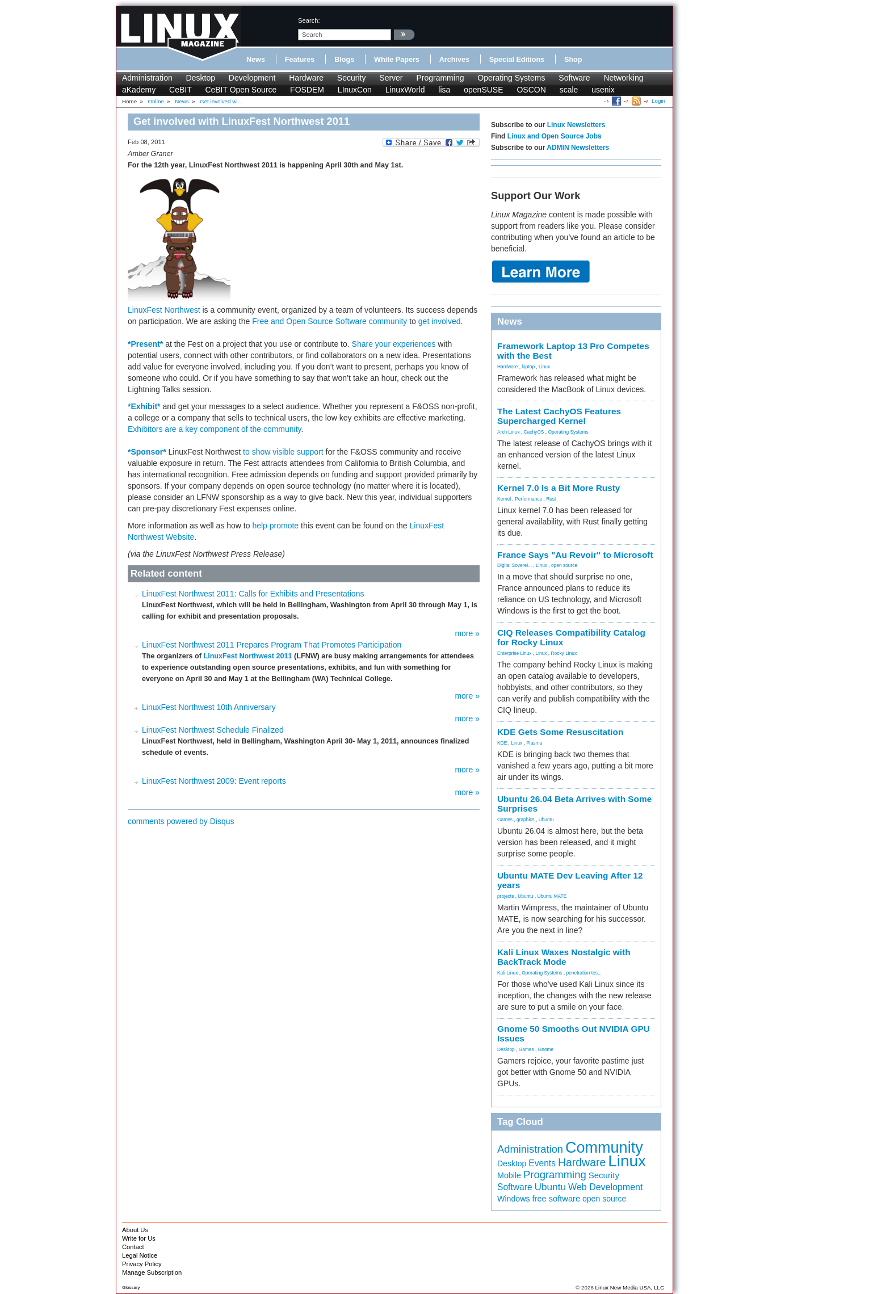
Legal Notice (139, 1255)
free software (556, 1198)
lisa (444, 89)
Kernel (504, 499)
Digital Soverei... (514, 565)
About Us (135, 1229)
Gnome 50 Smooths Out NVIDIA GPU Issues (573, 1033)
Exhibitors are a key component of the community (214, 429)
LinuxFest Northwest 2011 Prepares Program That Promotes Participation (271, 644)
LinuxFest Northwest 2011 (247, 656)
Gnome (545, 1049)
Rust (551, 499)
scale (569, 89)
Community (604, 1147)
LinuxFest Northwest (164, 309)
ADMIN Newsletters (578, 148)
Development (252, 77)
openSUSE (483, 89)
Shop (573, 60)
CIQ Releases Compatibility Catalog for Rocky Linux (571, 637)
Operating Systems (511, 77)
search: (309, 20)
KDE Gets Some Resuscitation (560, 732)
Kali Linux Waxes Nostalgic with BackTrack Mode (564, 957)
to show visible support (283, 451)
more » (467, 633)
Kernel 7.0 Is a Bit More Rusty (558, 488)
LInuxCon (355, 89)
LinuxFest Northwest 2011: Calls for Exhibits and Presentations (253, 593)
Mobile (509, 1175)
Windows (513, 1198)
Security (351, 77)
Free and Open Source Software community (329, 321)
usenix (602, 89)
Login (658, 101)
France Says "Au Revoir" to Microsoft (575, 555)
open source (564, 565)
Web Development (605, 1187)
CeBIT (180, 89)
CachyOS (534, 432)
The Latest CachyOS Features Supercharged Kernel (559, 416)
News (255, 60)
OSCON (531, 89)
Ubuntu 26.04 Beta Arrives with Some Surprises (574, 803)
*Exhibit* (144, 406)
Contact (133, 1246)
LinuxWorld (405, 89)
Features (300, 60)
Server (390, 77)
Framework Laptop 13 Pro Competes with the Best (573, 350)
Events (542, 1163)
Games (505, 819)
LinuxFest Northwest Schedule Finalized (213, 729)
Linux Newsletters (576, 125)
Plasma (534, 743)
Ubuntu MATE (551, 896)
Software (574, 77)
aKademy (139, 89)
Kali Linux (507, 973)
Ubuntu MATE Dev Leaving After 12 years (570, 880)
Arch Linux (508, 432)
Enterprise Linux (514, 653)
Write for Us (139, 1238)
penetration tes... (584, 973)
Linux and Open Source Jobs (554, 136)
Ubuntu (546, 819)
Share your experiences (394, 343)
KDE (502, 743)
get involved (439, 321)
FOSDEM (307, 89)
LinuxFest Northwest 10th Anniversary (209, 707)
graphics (526, 819)
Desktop (200, 77)
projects (505, 896)
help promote (275, 525)
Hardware (306, 77)
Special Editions (516, 60)
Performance (528, 499)
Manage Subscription (152, 1272)
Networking (623, 77)
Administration (147, 77)
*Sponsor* (147, 451)
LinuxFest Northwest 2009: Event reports (214, 780)
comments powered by (181, 821)
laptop (528, 366)
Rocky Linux (564, 653)
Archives (454, 60)
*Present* (145, 343)
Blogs (344, 60)
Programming (440, 77)
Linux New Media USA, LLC (629, 1287)
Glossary (131, 1287)
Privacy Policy (142, 1264)
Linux (544, 366)
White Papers (396, 60)
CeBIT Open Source (240, 89)
